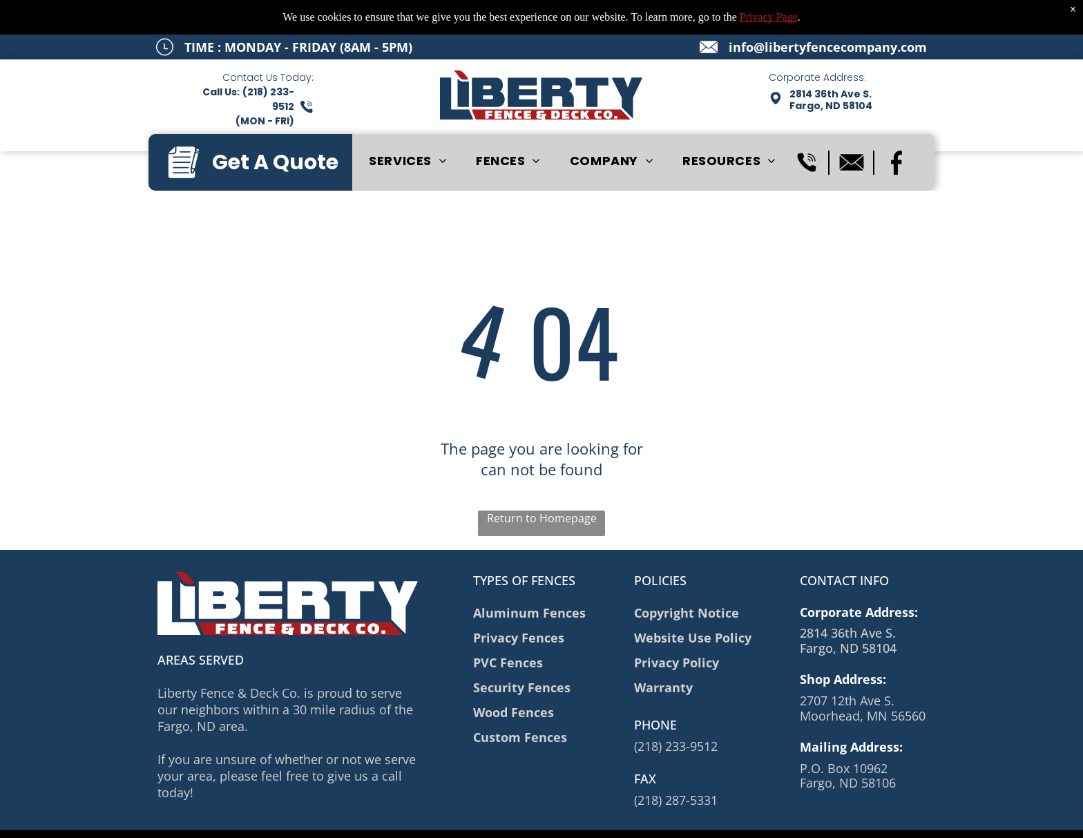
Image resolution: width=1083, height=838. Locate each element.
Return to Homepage (542, 518)
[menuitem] (407, 161)
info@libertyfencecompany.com (828, 47)
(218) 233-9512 (676, 746)
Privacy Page (769, 17)
